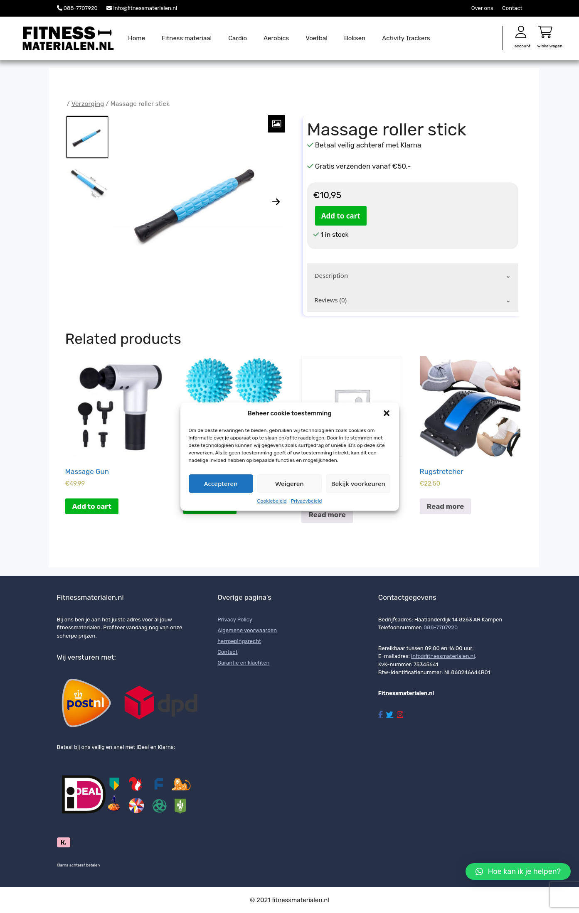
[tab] (412, 275)
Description (331, 275)
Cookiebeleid (272, 500)
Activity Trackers (406, 38)
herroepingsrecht (239, 641)
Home (136, 38)
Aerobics (276, 38)
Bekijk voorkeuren (358, 483)
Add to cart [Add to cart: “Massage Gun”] (91, 506)
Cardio (237, 38)
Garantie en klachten (243, 663)
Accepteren (221, 483)
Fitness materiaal (187, 38)
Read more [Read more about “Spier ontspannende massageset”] (327, 514)
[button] (386, 413)
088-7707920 (81, 8)
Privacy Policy (234, 619)
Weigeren (289, 483)
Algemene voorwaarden (247, 630)
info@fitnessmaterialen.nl (145, 8)
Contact (512, 8)
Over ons (482, 8)
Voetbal (317, 38)
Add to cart (340, 216)
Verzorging (87, 104)
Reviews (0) (331, 300)
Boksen (354, 38)
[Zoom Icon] (276, 124)
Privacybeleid (306, 500)
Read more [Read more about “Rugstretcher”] (445, 506)
